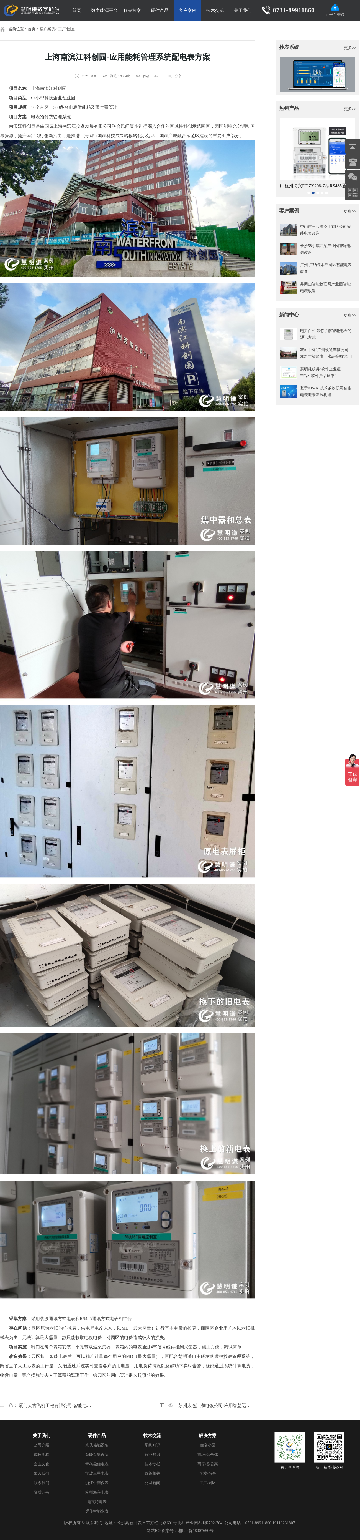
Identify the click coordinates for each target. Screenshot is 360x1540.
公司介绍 (41, 1445)
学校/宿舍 (207, 1473)
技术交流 (215, 10)
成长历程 (41, 1455)
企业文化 (41, 1464)
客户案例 (187, 10)
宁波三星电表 (97, 1473)
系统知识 (152, 1445)
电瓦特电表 (97, 1502)
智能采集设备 (97, 1455)
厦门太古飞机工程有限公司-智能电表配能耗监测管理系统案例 (57, 1405)
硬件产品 (160, 10)
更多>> (350, 48)
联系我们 (41, 1483)
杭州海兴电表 (97, 1492)
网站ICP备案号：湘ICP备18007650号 (180, 1530)
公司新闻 (152, 1483)
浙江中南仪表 (97, 1483)
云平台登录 (335, 10)
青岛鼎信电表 (97, 1464)
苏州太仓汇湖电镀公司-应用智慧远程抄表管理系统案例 (216, 1405)
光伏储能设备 (97, 1445)
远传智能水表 (97, 1511)
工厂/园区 (66, 29)
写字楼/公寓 (207, 1464)
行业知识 (152, 1455)
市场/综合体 (207, 1455)
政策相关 (152, 1473)
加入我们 (41, 1473)
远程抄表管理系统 (232, 1356)
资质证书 (41, 1492)
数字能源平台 (104, 10)
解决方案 (132, 10)
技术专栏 (152, 1464)
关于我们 (243, 10)
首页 (76, 10)
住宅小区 (207, 1445)
